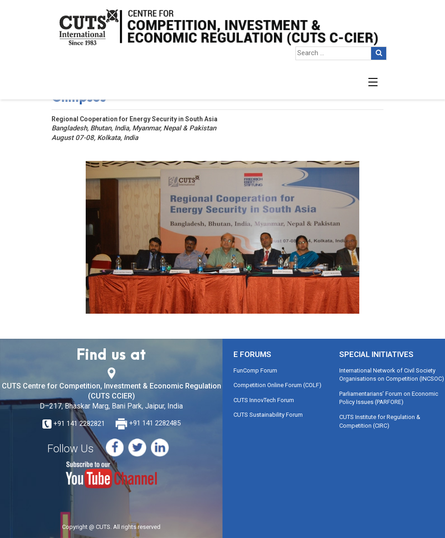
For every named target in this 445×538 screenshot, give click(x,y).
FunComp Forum (255, 370)
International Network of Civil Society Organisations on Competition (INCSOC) (391, 375)
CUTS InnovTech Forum (263, 400)
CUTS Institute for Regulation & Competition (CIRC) (379, 421)
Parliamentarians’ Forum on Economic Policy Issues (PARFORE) (388, 398)
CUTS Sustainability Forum (268, 414)
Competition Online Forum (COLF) (277, 385)
